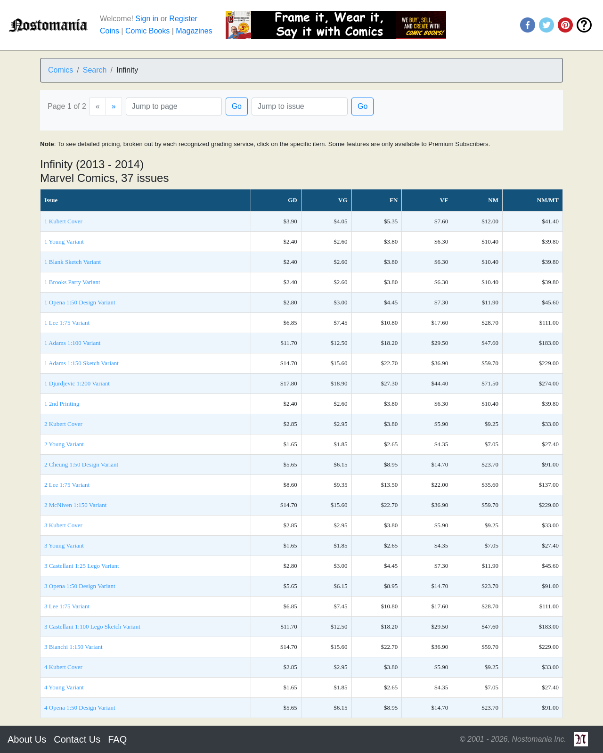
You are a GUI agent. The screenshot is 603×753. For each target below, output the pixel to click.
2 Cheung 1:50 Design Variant (81, 464)
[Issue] (300, 106)
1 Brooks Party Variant (72, 282)
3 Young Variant (64, 545)
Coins (109, 31)
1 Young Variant (64, 241)
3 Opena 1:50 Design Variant (79, 585)
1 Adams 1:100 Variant (72, 342)
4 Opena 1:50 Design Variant (79, 707)
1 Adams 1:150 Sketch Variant (81, 363)
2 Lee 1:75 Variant (67, 484)
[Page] (174, 106)
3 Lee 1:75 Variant (67, 606)
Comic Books (147, 31)
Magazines (194, 31)
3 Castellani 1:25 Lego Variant (81, 565)
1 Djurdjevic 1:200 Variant (77, 383)
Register (183, 19)
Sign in (146, 19)
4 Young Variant (64, 687)
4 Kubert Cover (63, 667)
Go (237, 106)
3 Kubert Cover (63, 525)
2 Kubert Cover (63, 423)
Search (95, 70)
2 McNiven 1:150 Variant (75, 504)
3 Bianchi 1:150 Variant (73, 646)
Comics (60, 70)
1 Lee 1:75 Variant (67, 322)
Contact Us (77, 739)
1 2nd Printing (61, 403)
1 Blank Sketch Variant (72, 261)
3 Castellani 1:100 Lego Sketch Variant (92, 626)
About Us (27, 739)
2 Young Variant (64, 444)
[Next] (114, 106)
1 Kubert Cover (63, 221)
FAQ (117, 739)
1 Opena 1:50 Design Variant (79, 302)
